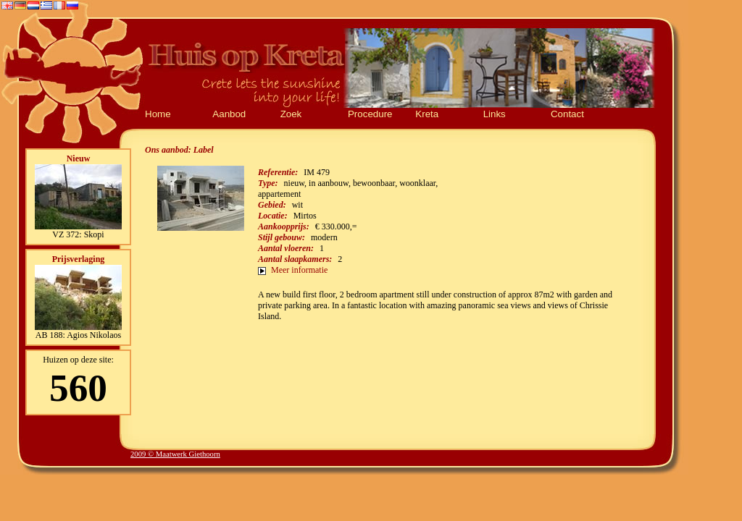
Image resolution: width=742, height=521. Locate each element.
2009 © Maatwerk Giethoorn (175, 454)
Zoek (291, 114)
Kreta (426, 114)
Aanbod (229, 114)
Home (158, 114)
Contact (567, 114)
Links (494, 114)
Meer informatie (299, 270)
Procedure (370, 114)
